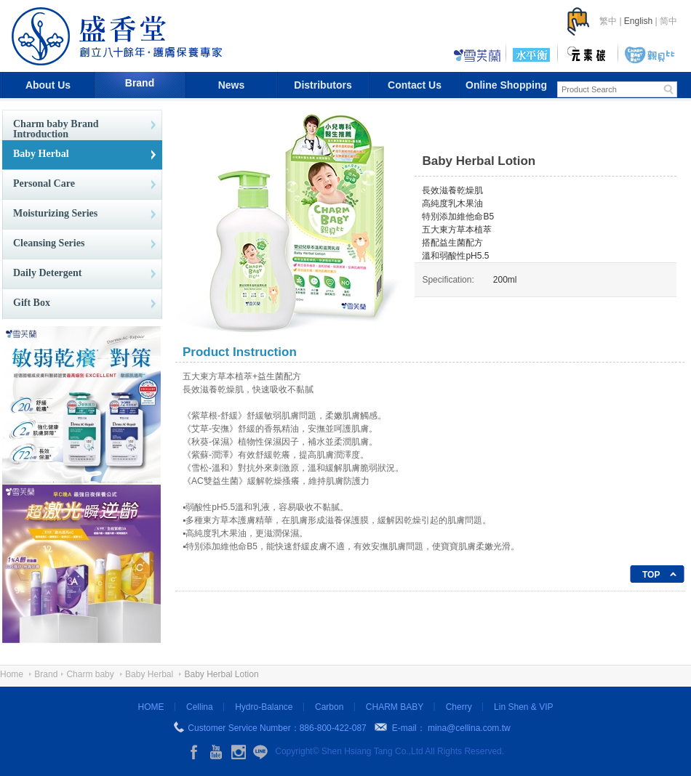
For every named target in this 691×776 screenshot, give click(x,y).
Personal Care (44, 183)
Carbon (329, 707)
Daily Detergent (47, 272)
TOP (651, 575)
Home (11, 674)
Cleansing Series (48, 243)
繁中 (608, 21)
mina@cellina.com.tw (469, 728)
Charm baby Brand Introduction (55, 129)
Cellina (199, 707)
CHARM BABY (394, 707)
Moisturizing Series (55, 213)
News (231, 85)
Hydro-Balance (263, 707)
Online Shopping (506, 85)
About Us (48, 85)
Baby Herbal (41, 153)
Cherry (459, 707)
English (638, 21)
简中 (668, 21)
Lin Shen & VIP (523, 707)
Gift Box (31, 302)
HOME (151, 707)
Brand (139, 83)
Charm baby (89, 674)
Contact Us (415, 85)
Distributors (322, 85)
